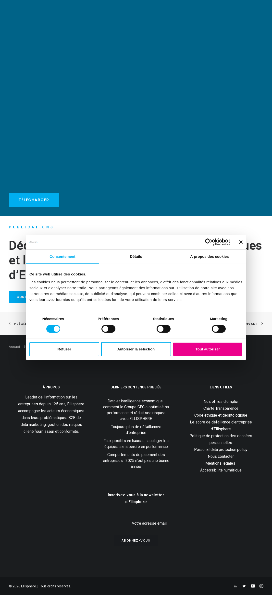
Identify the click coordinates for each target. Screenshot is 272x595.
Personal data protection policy (220, 449)
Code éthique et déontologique (220, 415)
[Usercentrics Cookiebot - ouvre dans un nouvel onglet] (208, 242)
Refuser (64, 349)
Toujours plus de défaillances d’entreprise (136, 429)
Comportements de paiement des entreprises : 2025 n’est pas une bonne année (136, 460)
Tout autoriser (208, 349)
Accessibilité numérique (221, 470)
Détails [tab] (136, 256)
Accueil (15, 346)
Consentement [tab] (62, 256)
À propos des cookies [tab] (209, 256)
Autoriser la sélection (136, 349)
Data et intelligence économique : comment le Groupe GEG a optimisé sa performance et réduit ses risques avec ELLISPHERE (136, 410)
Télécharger (34, 199)
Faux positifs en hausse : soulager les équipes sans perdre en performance (136, 443)
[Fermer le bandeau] (241, 242)
